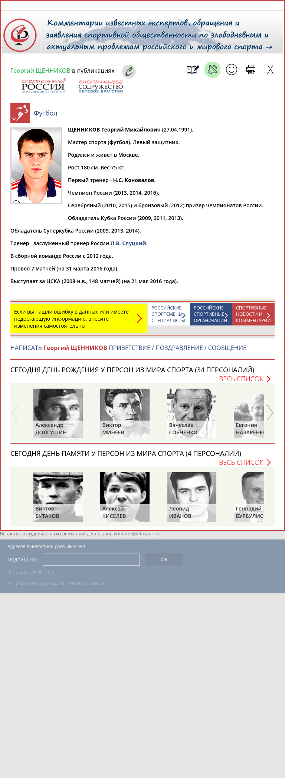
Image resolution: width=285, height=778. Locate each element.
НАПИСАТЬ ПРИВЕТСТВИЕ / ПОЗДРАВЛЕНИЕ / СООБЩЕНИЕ (128, 351)
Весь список (241, 382)
